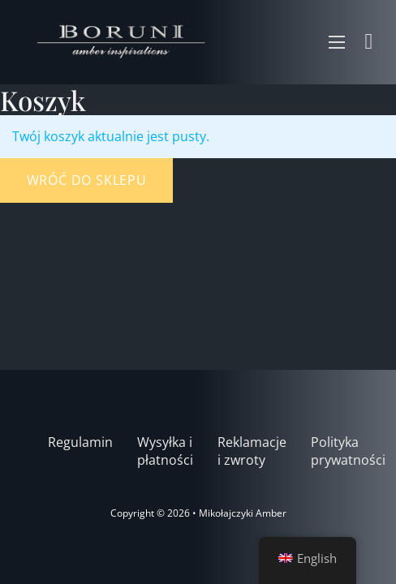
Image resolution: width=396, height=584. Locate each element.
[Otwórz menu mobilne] (337, 42)
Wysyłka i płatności (165, 451)
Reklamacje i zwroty (251, 451)
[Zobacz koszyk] (369, 42)
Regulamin (80, 442)
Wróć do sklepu (87, 180)
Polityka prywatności (348, 451)
